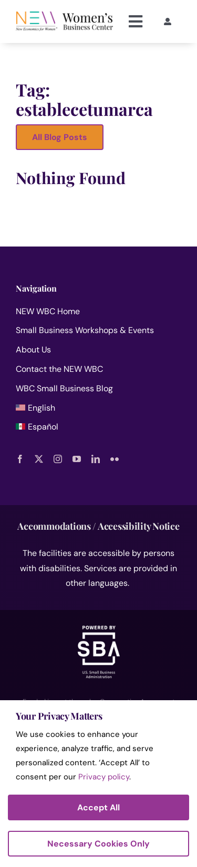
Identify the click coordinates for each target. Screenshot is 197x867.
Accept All (98, 807)
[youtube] (76, 459)
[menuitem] (98, 410)
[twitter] (39, 459)
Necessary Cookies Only (98, 843)
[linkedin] (95, 459)
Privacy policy (103, 777)
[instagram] (58, 459)
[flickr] (114, 459)
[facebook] (20, 459)
